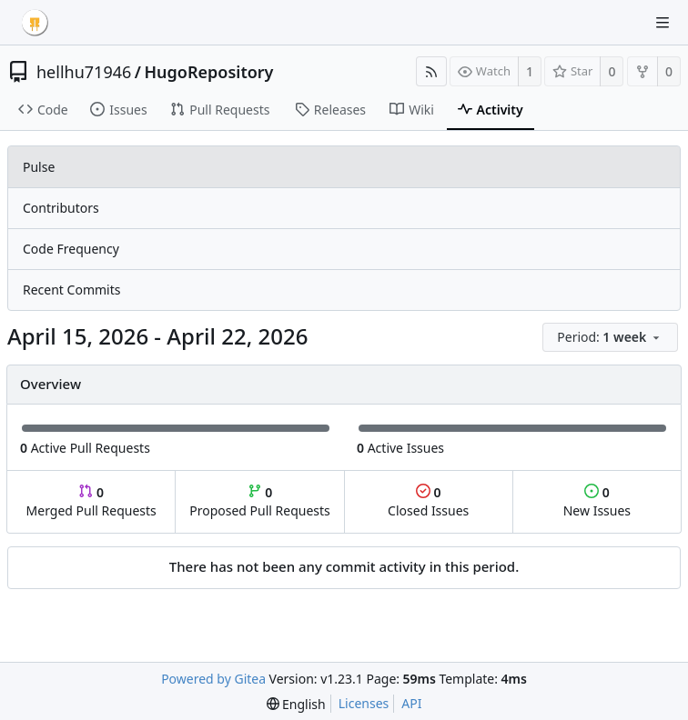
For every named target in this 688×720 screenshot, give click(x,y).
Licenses (364, 703)
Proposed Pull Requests (259, 501)
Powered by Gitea (213, 678)
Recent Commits (71, 289)
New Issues (597, 501)
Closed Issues (428, 501)
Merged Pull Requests (91, 501)
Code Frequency (71, 248)
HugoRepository (208, 72)
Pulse (39, 166)
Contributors (61, 207)
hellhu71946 (83, 72)
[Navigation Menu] (662, 22)
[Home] (34, 22)
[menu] (611, 338)
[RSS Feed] (431, 71)
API (411, 703)
